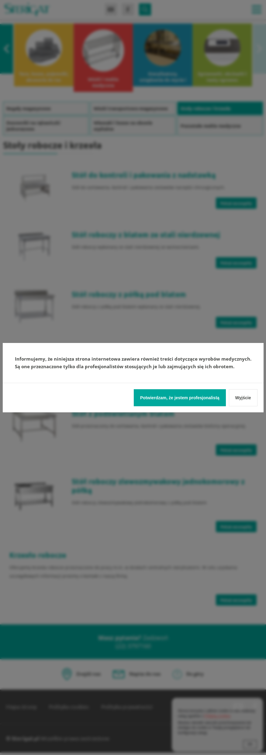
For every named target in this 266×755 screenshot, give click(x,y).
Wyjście (243, 397)
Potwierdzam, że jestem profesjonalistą (179, 397)
